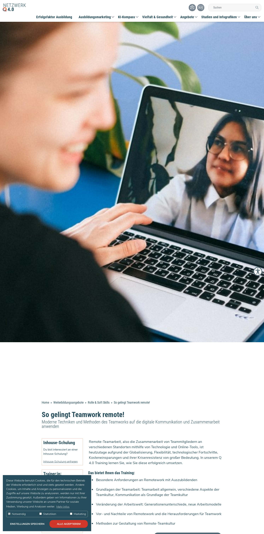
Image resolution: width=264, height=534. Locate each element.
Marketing (78, 514)
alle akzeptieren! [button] (69, 524)
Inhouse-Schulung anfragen (60, 462)
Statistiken (47, 514)
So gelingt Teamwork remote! (132, 402)
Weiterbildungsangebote (68, 402)
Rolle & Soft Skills (99, 402)
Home (45, 402)
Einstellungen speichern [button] (27, 524)
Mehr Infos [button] (62, 507)
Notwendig (17, 514)
